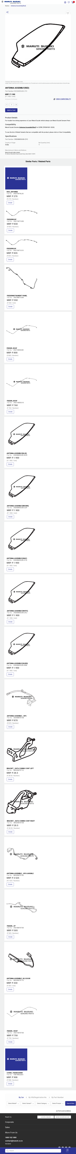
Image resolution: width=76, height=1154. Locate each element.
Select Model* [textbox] (12, 1104)
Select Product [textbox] (56, 1104)
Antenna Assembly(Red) (18, 5)
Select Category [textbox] (42, 1104)
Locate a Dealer (46, 1118)
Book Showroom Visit (63, 1118)
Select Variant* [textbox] (26, 1104)
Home (7, 6)
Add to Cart (11, 110)
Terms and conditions (63, 1112)
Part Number (58, 1098)
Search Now (70, 1104)
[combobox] (13, 1104)
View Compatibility (62, 99)
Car (21, 1098)
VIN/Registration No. (38, 1098)
